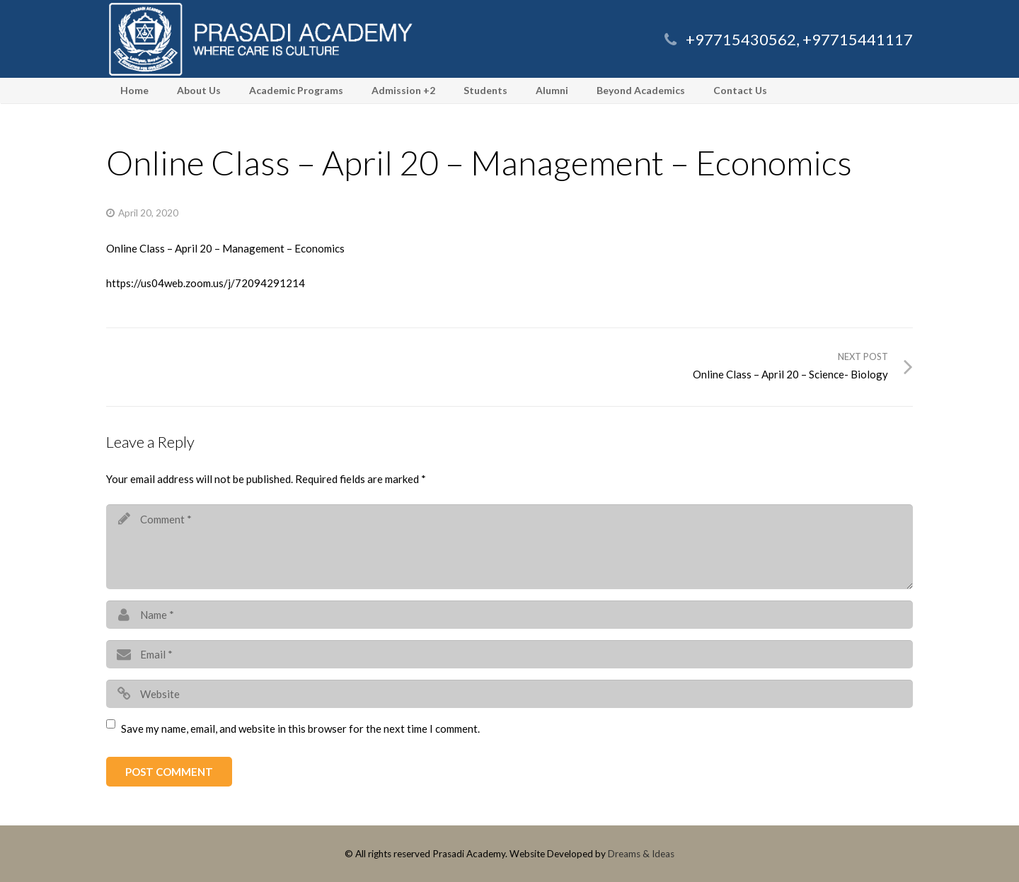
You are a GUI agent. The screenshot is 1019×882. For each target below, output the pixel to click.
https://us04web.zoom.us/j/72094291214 (205, 283)
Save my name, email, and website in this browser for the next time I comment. (300, 728)
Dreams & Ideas (641, 853)
